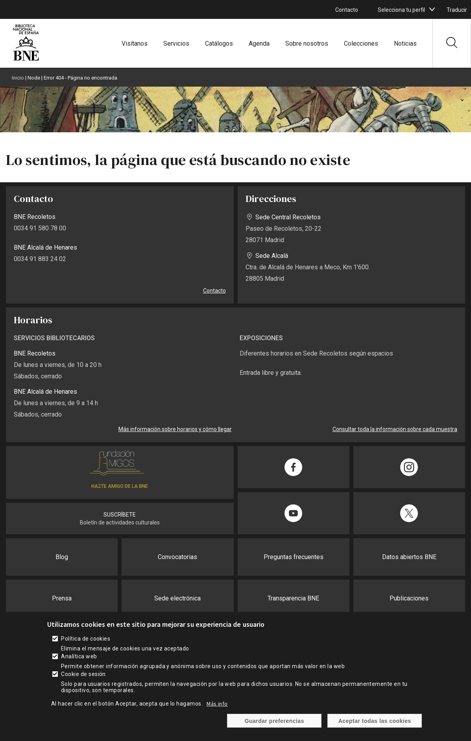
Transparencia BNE (293, 598)
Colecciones (361, 43)
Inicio (18, 78)
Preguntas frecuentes (293, 557)
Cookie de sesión (83, 674)
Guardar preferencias (274, 721)
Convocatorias (177, 557)
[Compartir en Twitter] (409, 513)
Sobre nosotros (306, 43)
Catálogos (219, 43)
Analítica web (79, 656)
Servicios (176, 43)
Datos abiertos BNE (409, 557)
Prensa (62, 598)
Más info (217, 703)
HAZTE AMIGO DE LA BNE (119, 486)
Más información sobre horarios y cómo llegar (175, 429)
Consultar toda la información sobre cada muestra (394, 429)
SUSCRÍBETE (119, 514)
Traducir (457, 10)
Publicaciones (409, 598)
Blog (61, 557)
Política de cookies (85, 638)
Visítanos (135, 43)
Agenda (259, 43)
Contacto (346, 10)
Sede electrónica (177, 598)
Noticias (405, 43)
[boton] (432, 9)
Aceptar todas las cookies (374, 721)
